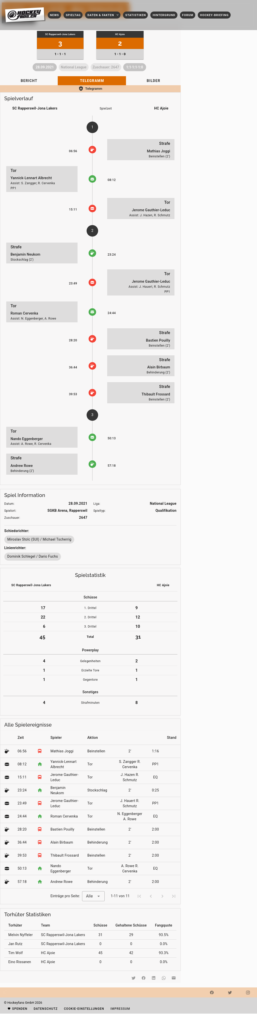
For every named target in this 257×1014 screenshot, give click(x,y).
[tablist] (90, 80)
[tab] (29, 80)
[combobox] (93, 896)
